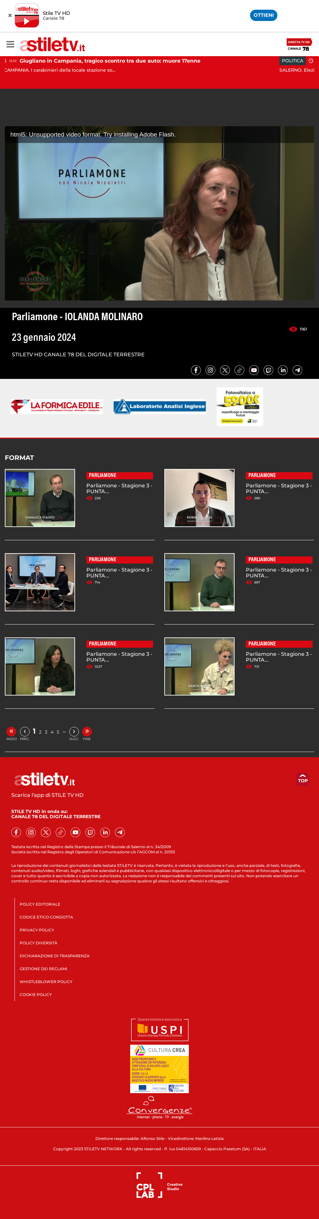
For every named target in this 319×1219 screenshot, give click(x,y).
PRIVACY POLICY (37, 930)
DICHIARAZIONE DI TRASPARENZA (55, 955)
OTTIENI (264, 15)
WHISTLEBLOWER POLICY (46, 981)
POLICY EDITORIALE (40, 904)
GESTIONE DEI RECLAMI (43, 968)
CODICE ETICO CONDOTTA (46, 917)
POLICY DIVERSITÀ (38, 942)
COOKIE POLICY (36, 994)
